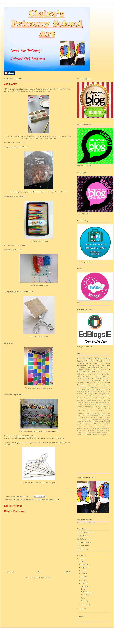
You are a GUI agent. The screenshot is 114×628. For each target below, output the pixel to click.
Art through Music (103, 387)
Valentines (80, 433)
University (107, 430)
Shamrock (80, 383)
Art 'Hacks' (84, 601)
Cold (78, 396)
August (84, 567)
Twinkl (79, 385)
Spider (79, 426)
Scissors (102, 372)
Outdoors (107, 368)
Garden (95, 404)
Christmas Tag (87, 394)
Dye (109, 400)
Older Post (67, 572)
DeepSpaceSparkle (93, 400)
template (103, 435)
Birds (100, 389)
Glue (105, 404)
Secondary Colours (104, 422)
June (83, 574)
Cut (104, 398)
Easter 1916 (92, 402)
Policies (86, 417)
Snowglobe (100, 424)
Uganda (101, 430)
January (84, 605)
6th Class (92, 385)
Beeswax (95, 389)
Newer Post (10, 572)
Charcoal (102, 391)
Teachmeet (106, 383)
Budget (82, 391)
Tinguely (92, 430)
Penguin (96, 415)
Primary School (47, 500)
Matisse (94, 413)
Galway (89, 404)
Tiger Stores (86, 430)
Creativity (94, 398)
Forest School (99, 363)
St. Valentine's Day (104, 426)
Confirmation (106, 396)
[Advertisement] (93, 457)
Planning (80, 370)
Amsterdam (80, 387)
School (79, 363)
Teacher (56, 500)
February (84, 586)
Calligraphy (87, 391)
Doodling (105, 400)
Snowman (107, 424)
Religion (89, 420)
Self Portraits (101, 370)
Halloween (91, 379)
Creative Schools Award (84, 398)
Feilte (100, 376)
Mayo (98, 413)
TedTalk (108, 428)
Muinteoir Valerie (83, 546)
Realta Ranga (81, 539)
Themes (79, 430)
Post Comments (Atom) (43, 577)
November (85, 564)
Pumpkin (107, 417)
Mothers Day (90, 381)
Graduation (88, 407)
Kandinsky (102, 409)
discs (99, 435)
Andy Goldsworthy (90, 387)
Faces (105, 402)
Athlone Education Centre (84, 389)
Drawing (91, 365)
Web (102, 433)
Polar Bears (80, 417)
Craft (96, 376)
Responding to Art (97, 420)
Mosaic (108, 413)
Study (94, 428)
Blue (102, 374)
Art (10, 500)
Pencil (96, 381)
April (83, 580)
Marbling (88, 413)
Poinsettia (107, 415)
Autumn (97, 374)
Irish (90, 409)
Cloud (108, 394)
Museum (96, 372)
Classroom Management (99, 394)
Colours (85, 372)
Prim (99, 417)
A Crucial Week (82, 549)
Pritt (102, 417)
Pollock (91, 417)
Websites (107, 433)
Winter (91, 374)
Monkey (103, 413)
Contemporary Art (87, 376)
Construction (87, 363)
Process (107, 381)
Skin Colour (86, 424)
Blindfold (104, 389)
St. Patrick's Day (87, 592)
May (83, 577)
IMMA (97, 379)
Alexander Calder (105, 385)
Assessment (81, 365)
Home (39, 572)
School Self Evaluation (91, 422)
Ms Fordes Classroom (84, 542)
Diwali (100, 400)
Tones (97, 430)
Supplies (99, 383)
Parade (91, 415)
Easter (86, 402)
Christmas (80, 368)
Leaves (91, 411)
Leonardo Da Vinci (99, 411)
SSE (97, 365)
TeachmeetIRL (101, 428)
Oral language (81, 415)
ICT (82, 409)
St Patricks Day (92, 426)
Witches (79, 435)
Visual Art (84, 374)
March (84, 583)
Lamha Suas (84, 411)
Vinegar (86, 433)
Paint (40, 500)
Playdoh (101, 415)
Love (84, 413)
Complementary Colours (93, 396)
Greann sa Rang (82, 536)
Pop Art (95, 417)
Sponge (84, 426)
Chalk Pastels (95, 391)
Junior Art (96, 409)
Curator (100, 398)
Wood (84, 435)
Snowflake (94, 424)
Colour (82, 396)
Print (108, 365)
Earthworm (80, 402)
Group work (95, 407)
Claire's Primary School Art (27, 500)
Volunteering (92, 433)
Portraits (101, 381)
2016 (81, 562)
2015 (81, 609)
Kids (106, 409)
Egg (97, 402)
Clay (102, 365)
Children (15, 500)
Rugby (104, 420)
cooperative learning (91, 435)
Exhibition (101, 402)
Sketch (87, 383)
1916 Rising (85, 385)
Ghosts (100, 404)
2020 (82, 559)
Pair (87, 415)
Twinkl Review (86, 595)
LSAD (78, 411)
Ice (83, 409)
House (79, 409)
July (83, 571)
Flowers (84, 379)
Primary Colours (89, 370)
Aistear (97, 385)
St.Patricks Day (81, 428)
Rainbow (84, 420)
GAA (85, 404)
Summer (93, 383)
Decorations (84, 400)
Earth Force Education (94, 368)
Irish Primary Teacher (85, 532)
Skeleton (79, 424)
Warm (98, 433)
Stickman (89, 428)
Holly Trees (103, 407)
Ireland (90, 372)
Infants (87, 409)
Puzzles (79, 420)
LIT (109, 409)
